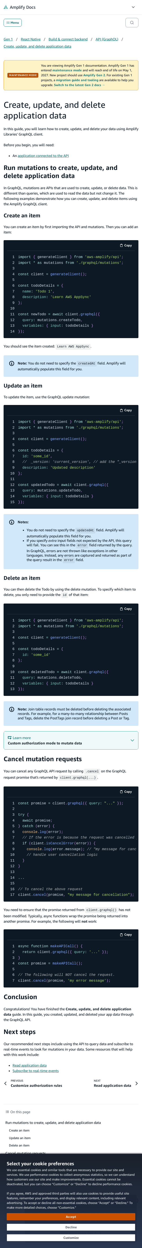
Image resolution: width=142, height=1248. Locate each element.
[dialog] (71, 1201)
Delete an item (22, 577)
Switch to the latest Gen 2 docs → (79, 85)
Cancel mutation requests (43, 758)
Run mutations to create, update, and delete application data (61, 172)
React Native (31, 39)
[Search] (131, 22)
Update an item (23, 385)
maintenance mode (67, 70)
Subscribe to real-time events (36, 1068)
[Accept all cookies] (71, 1216)
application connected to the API (43, 155)
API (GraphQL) (107, 39)
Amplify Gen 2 (94, 75)
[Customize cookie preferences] (71, 1237)
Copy (127, 246)
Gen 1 (8, 39)
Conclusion (20, 994)
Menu (12, 23)
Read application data (30, 1063)
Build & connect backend (68, 39)
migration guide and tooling (77, 80)
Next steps (20, 1029)
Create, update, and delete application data (37, 46)
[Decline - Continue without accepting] (71, 1227)
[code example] (71, 294)
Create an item (22, 215)
